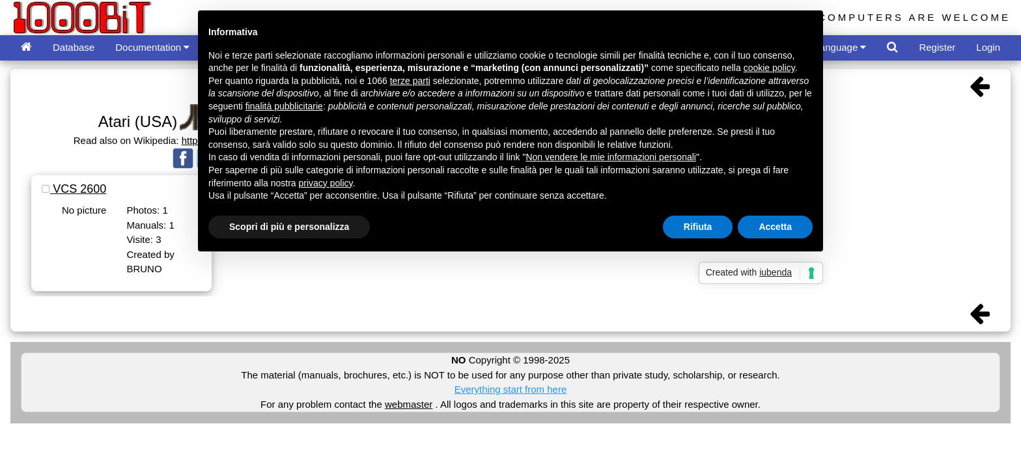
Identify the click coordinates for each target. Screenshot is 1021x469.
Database (73, 47)
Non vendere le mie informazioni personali (610, 157)
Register (937, 47)
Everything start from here (511, 389)
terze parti (410, 81)
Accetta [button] (775, 226)
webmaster (408, 404)
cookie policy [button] (769, 68)
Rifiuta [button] (698, 226)
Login (988, 47)
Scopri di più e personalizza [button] (289, 226)
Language (841, 47)
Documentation (152, 47)
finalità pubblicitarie (284, 106)
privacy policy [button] (326, 183)
